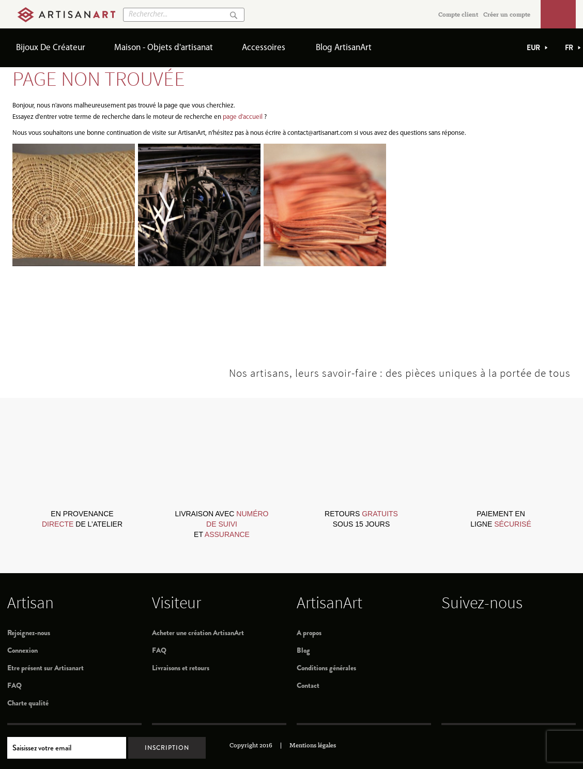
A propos (309, 632)
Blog (303, 650)
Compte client (458, 14)
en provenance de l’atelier (82, 519)
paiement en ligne (500, 519)
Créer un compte (506, 14)
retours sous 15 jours (361, 519)
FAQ (14, 685)
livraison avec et (221, 524)
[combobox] (183, 15)
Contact (308, 685)
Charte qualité (28, 703)
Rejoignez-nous (28, 632)
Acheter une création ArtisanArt (198, 632)
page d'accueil (243, 117)
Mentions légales (312, 745)
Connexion (22, 650)
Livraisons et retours (180, 668)
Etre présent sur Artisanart (45, 668)
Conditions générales (326, 668)
